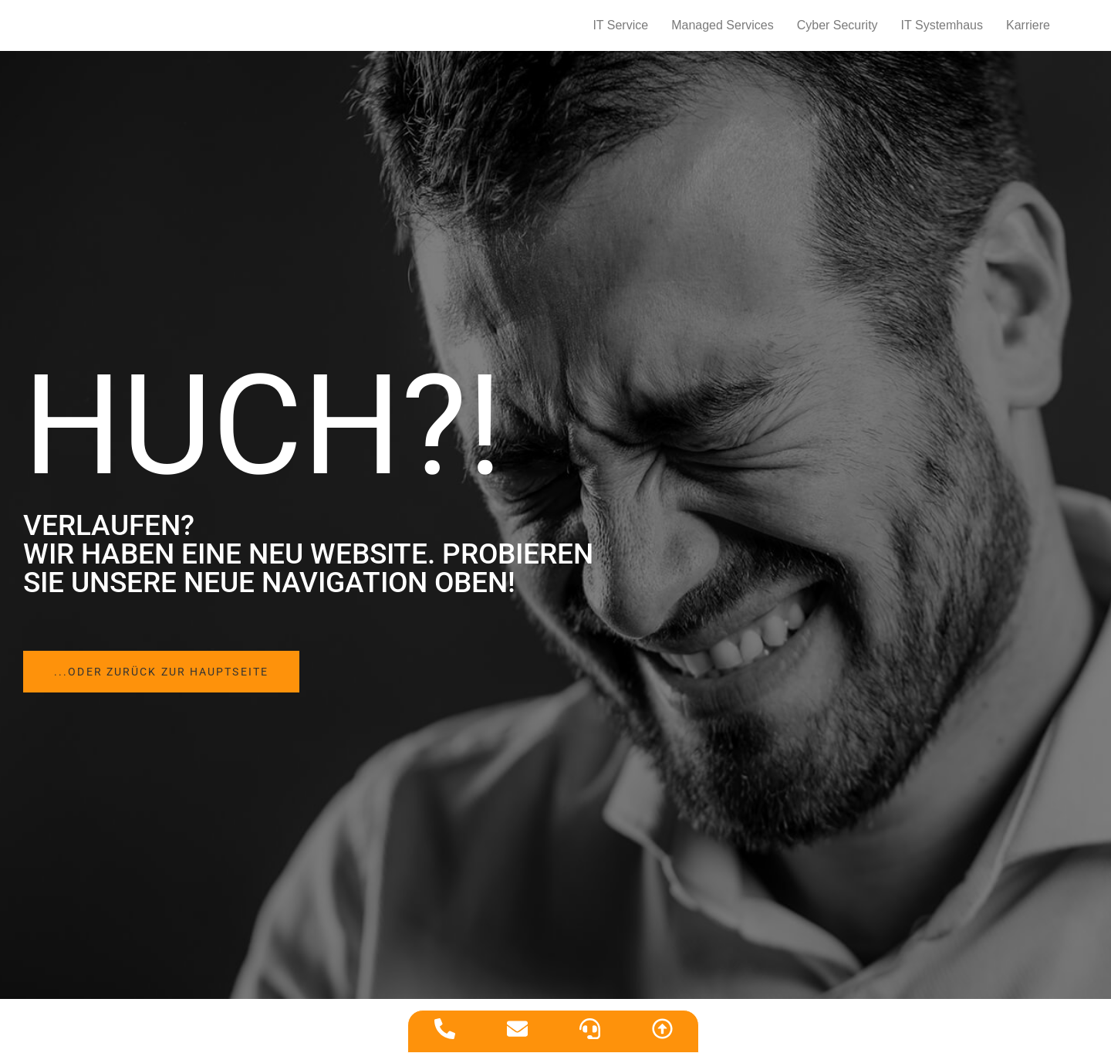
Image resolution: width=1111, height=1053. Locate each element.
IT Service (620, 31)
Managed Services (722, 31)
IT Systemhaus (942, 31)
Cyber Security (837, 31)
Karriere (1028, 31)
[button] (186, 684)
